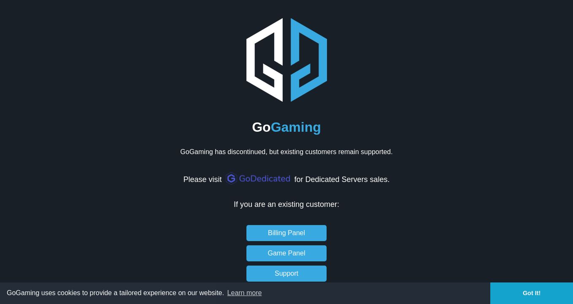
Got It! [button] (532, 293)
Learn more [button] (244, 292)
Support (286, 273)
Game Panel (286, 253)
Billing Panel (286, 232)
